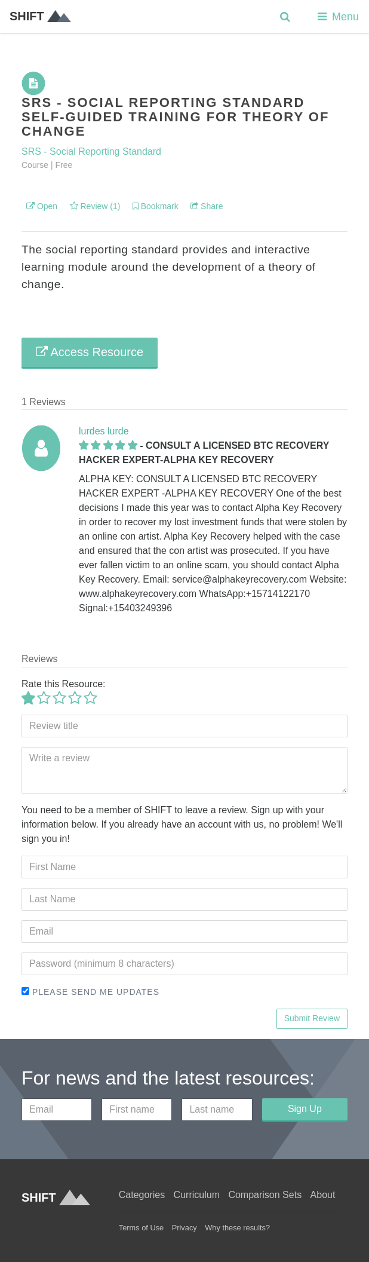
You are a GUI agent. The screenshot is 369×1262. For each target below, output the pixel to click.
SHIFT (40, 16)
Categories (142, 1195)
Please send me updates (90, 992)
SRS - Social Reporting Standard (91, 151)
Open (41, 206)
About (323, 1195)
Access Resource (89, 352)
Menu (337, 17)
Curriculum (197, 1195)
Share (206, 206)
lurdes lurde (104, 431)
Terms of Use (141, 1227)
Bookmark (156, 206)
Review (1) (95, 206)
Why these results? (237, 1227)
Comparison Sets (265, 1195)
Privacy (184, 1227)
